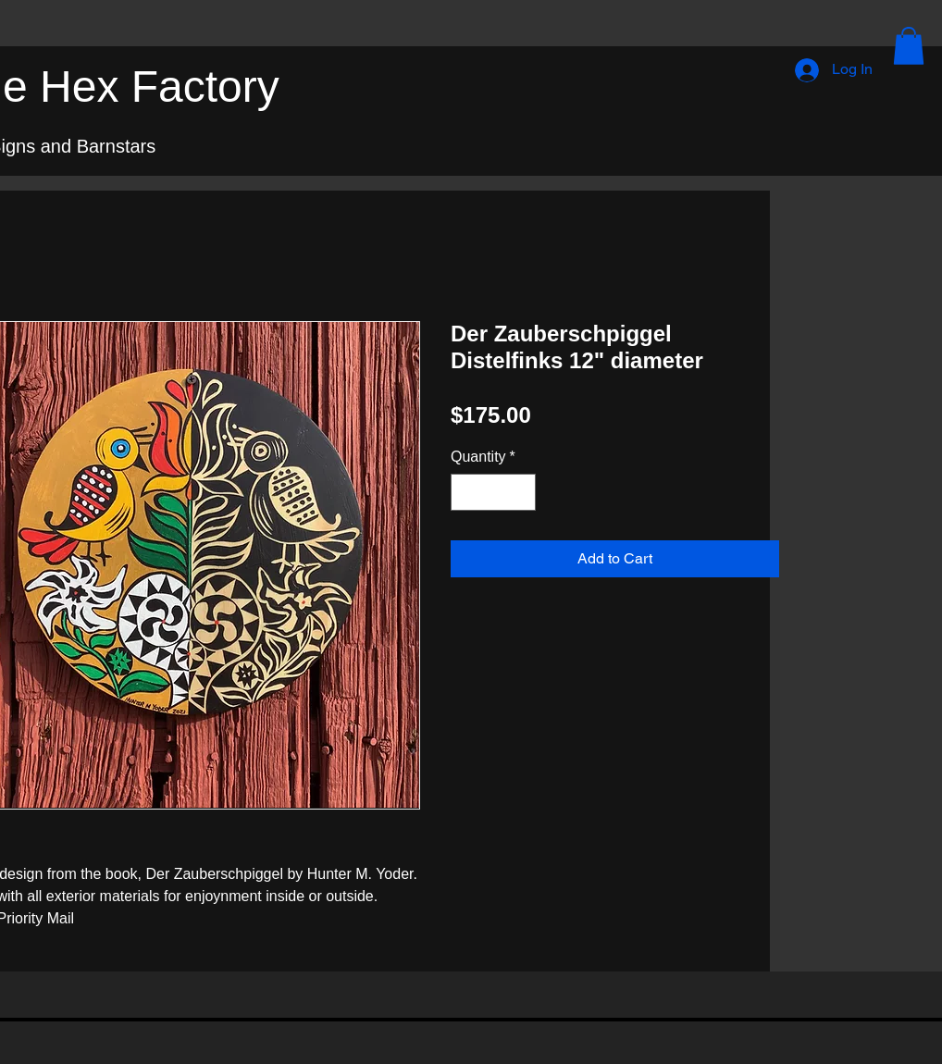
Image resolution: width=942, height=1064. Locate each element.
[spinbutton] (493, 492)
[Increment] (520, 492)
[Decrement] (466, 492)
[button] (908, 46)
